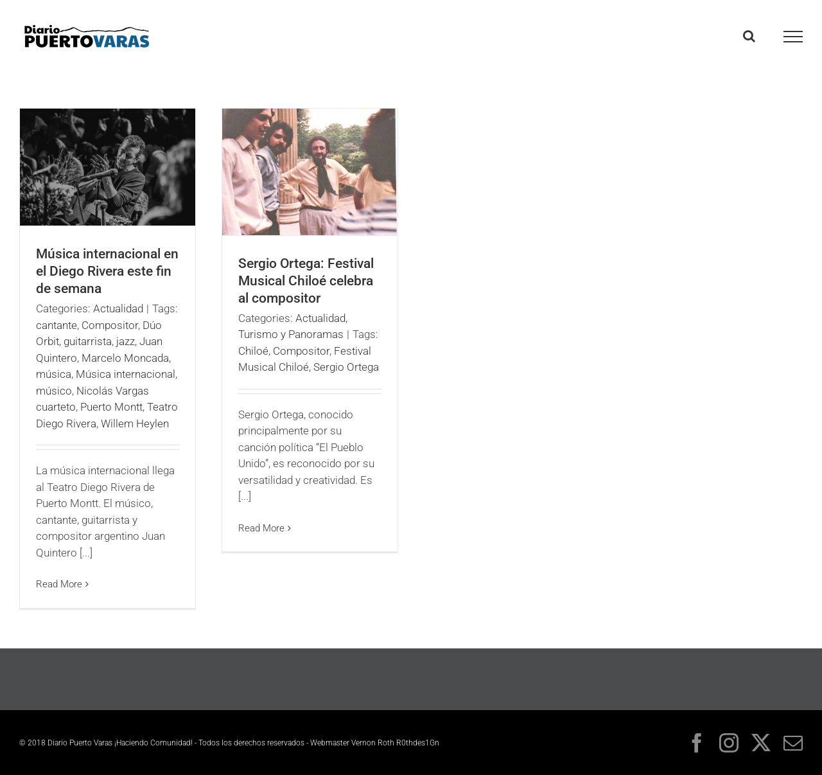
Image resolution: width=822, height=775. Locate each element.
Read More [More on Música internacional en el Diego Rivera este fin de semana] (59, 584)
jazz (125, 341)
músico (54, 390)
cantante (56, 325)
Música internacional (125, 374)
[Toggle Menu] (793, 36)
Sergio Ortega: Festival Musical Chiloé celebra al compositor (306, 281)
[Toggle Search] (749, 36)
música (53, 374)
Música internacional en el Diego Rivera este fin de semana (107, 271)
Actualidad (118, 308)
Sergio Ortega (346, 367)
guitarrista (88, 341)
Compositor (110, 325)
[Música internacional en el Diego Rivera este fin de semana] (107, 167)
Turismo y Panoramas (291, 334)
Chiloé (253, 350)
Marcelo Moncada (125, 358)
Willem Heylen (135, 423)
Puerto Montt (111, 406)
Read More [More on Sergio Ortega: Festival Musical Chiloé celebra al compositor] (261, 528)
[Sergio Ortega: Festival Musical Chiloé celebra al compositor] (310, 172)
